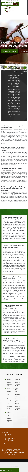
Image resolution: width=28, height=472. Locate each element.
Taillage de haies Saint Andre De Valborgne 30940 (17, 392)
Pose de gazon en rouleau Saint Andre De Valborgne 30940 (9, 417)
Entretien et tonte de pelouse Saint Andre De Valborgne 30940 (17, 404)
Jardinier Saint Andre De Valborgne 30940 (9, 382)
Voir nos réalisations (9, 51)
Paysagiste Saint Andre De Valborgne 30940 (17, 382)
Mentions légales (14, 466)
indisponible (6, 0)
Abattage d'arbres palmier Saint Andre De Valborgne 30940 (9, 403)
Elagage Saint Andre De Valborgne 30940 (9, 391)
